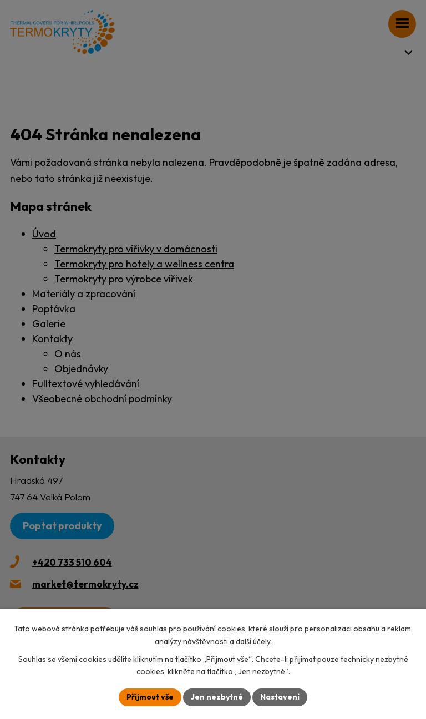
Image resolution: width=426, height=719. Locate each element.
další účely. (254, 641)
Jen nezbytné (217, 697)
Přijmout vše (150, 697)
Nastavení (280, 697)
